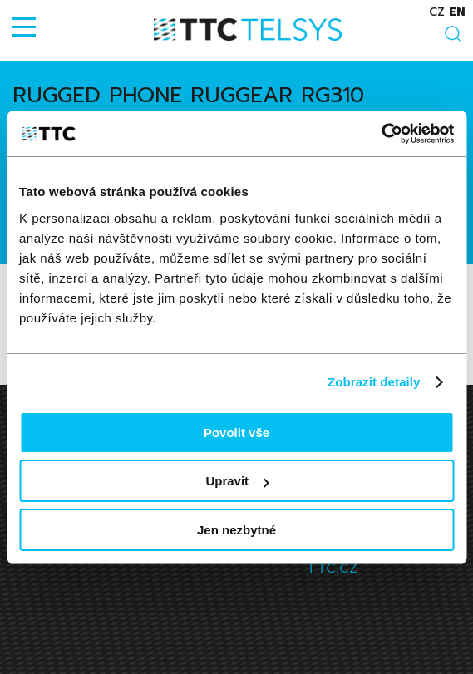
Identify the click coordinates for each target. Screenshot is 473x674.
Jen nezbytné (236, 530)
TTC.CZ (332, 568)
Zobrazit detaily (374, 382)
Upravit (237, 481)
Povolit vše (236, 433)
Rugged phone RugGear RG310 (188, 95)
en (457, 12)
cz (437, 12)
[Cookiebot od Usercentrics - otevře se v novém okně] (381, 134)
